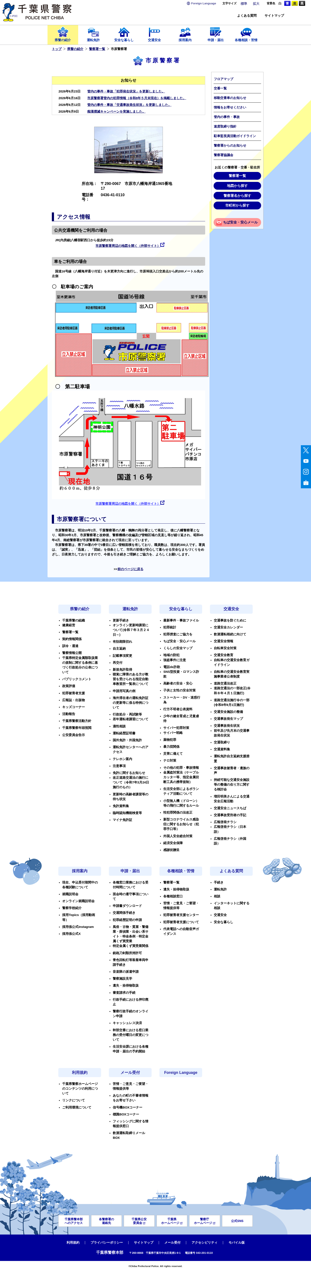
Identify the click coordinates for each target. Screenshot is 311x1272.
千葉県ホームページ (171, 1221)
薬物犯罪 (169, 739)
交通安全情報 (223, 641)
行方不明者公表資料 (177, 709)
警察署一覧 (97, 49)
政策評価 (68, 686)
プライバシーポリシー (106, 1242)
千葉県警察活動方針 (76, 721)
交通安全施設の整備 (228, 712)
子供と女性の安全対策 (179, 690)
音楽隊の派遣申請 (126, 971)
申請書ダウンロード (127, 906)
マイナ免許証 (122, 820)
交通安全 (154, 34)
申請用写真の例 (124, 691)
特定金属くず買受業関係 (130, 946)
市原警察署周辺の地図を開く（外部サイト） (127, 246)
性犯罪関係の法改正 (177, 812)
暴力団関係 (171, 746)
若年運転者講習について (130, 719)
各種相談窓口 (173, 896)
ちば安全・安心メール (240, 222)
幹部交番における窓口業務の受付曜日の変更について (130, 1034)
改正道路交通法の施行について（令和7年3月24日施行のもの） (131, 782)
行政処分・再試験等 (127, 714)
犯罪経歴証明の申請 (127, 920)
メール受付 (130, 1072)
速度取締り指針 (225, 126)
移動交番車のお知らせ (230, 98)
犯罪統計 (169, 627)
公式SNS (237, 1221)
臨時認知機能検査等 (127, 813)
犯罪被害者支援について (181, 922)
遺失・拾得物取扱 (126, 985)
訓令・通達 (70, 646)
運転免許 (93, 34)
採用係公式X (71, 933)
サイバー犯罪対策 (176, 728)
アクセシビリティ (204, 1242)
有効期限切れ (122, 641)
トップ (57, 49)
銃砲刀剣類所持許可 (127, 953)
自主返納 (119, 648)
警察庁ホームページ (204, 1221)
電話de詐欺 (171, 667)
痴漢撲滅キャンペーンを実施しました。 (116, 111)
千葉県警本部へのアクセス (74, 1221)
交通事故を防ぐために (230, 620)
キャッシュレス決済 (127, 1023)
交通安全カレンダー (228, 627)
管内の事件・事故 (227, 117)
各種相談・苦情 (246, 34)
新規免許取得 (122, 669)
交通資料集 (222, 749)
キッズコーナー (73, 707)
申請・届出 (215, 34)
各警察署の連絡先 (106, 1221)
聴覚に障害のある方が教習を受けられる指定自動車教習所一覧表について (130, 679)
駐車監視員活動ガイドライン (235, 136)
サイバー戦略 (173, 733)
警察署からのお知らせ (230, 145)
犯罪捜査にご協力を (177, 634)
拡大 (256, 3)
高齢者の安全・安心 (177, 683)
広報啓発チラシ (225, 822)
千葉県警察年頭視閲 (76, 728)
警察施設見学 (122, 978)
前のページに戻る (130, 569)
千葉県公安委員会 (139, 1221)
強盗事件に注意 (174, 660)
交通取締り (222, 742)
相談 (217, 896)
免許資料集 (121, 806)
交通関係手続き (124, 912)
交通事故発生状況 (227, 725)
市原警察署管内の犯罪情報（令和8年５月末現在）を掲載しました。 (136, 98)
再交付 (117, 662)
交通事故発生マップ (228, 718)
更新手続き (121, 620)
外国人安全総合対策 (177, 836)
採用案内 (185, 34)
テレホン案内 (122, 759)
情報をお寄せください (230, 107)
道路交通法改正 (225, 683)
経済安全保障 (173, 843)
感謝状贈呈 (171, 850)
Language (203, 3)
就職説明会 (70, 894)
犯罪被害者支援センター (181, 915)
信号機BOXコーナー (127, 1107)
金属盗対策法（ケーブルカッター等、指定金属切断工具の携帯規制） (181, 777)
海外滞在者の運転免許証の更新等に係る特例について (130, 702)
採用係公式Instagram (78, 927)
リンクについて (73, 1100)
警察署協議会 (223, 155)
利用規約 (79, 1072)
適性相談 (119, 726)
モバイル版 (236, 1242)
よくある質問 (247, 15)
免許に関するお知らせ (129, 773)
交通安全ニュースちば (230, 808)
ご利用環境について (76, 1107)
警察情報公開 (72, 653)
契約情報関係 (72, 639)
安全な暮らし (124, 34)
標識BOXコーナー (126, 1114)
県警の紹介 (63, 34)
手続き (219, 882)
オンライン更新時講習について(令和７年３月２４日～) (131, 629)
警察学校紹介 (72, 908)
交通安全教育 (223, 655)
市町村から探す (237, 205)
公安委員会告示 (73, 735)
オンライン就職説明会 (78, 901)
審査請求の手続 (124, 992)
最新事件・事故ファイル (181, 620)
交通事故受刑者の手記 (230, 815)
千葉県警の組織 (73, 620)
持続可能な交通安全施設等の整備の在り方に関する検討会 (231, 784)
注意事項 (119, 766)
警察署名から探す (237, 195)
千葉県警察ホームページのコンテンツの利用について (80, 1088)
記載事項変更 (122, 655)
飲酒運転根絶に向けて (230, 634)
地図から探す (237, 186)
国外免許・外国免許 (127, 740)
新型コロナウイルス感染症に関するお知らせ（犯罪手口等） (181, 824)
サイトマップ (274, 15)
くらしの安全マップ (177, 648)
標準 (244, 3)
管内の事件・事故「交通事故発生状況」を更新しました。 (129, 105)
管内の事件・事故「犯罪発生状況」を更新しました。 (126, 91)
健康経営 (68, 625)
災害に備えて (173, 753)
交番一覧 (220, 88)
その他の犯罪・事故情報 (181, 767)
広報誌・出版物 (73, 700)
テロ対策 (169, 760)
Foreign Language (180, 1072)
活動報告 (68, 714)
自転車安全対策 (225, 648)
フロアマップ (223, 79)
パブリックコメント (76, 679)
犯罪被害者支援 (73, 693)
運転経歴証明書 (124, 733)
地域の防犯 (171, 655)
